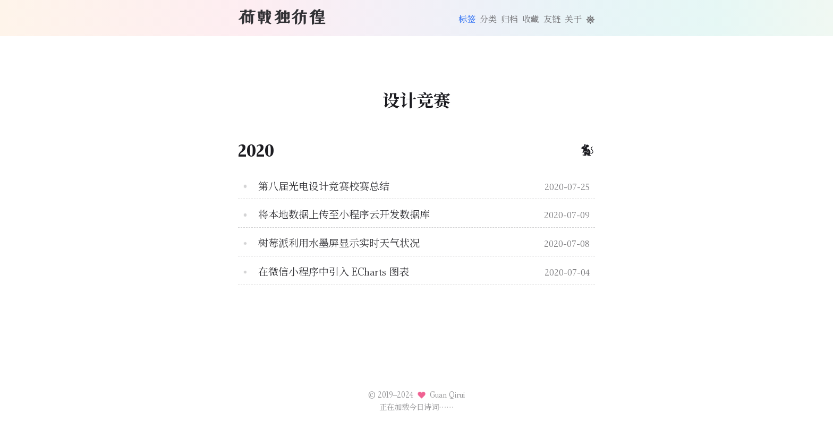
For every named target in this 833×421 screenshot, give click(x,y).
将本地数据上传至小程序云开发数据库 (344, 215)
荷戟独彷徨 (282, 16)
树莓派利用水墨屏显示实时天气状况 (339, 243)
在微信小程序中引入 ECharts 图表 (333, 272)
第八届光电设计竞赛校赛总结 (323, 187)
